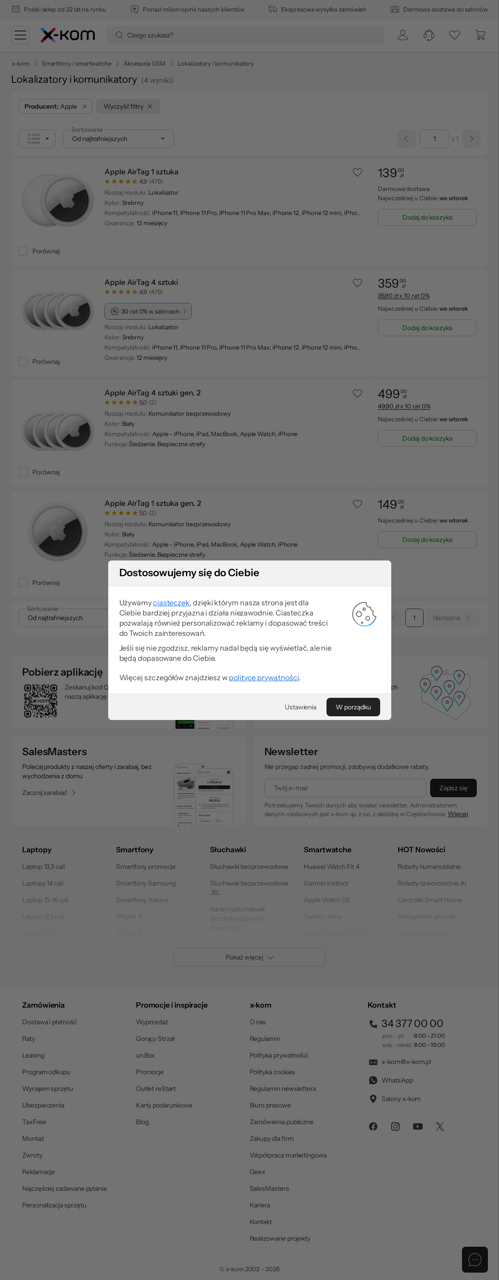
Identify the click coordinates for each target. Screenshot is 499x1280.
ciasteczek (171, 668)
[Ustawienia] (300, 773)
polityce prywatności (264, 743)
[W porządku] (353, 773)
